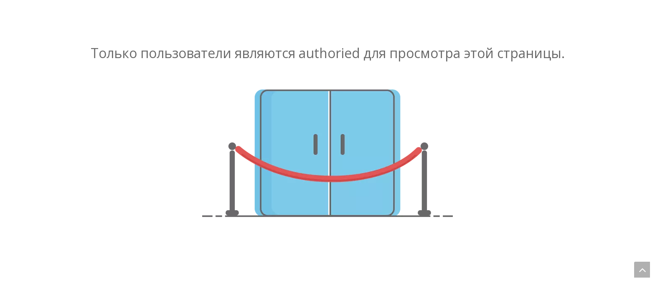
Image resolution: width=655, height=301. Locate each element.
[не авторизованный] (327, 153)
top (642, 270)
